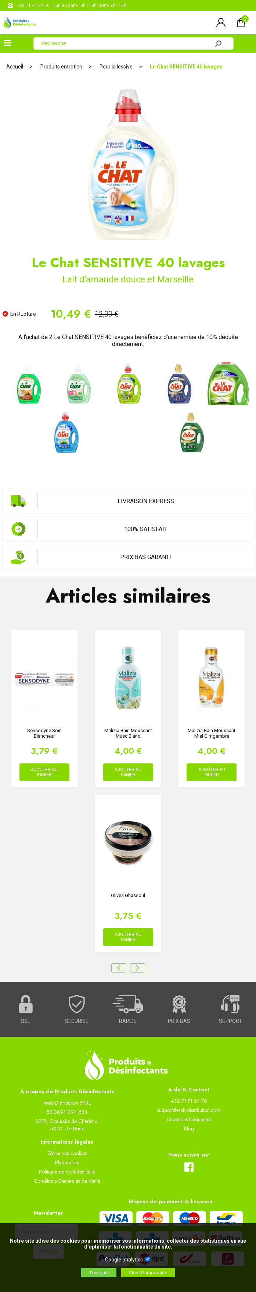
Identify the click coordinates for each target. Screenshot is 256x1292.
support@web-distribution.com (188, 1110)
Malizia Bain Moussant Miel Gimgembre (211, 733)
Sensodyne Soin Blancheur (44, 733)
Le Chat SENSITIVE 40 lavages (186, 67)
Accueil (14, 67)
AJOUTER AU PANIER (44, 772)
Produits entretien (61, 67)
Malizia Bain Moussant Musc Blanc (128, 733)
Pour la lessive (116, 67)
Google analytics (124, 1260)
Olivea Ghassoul (128, 895)
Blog (189, 1128)
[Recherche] (125, 43)
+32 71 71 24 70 (33, 5)
